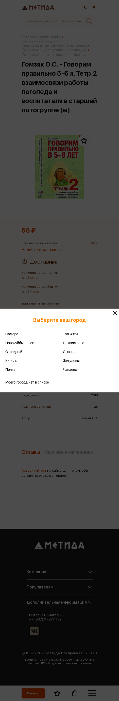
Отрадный (13, 352)
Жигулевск (71, 361)
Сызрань (70, 352)
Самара (11, 334)
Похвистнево (73, 343)
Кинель (11, 361)
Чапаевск (70, 370)
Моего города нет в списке (27, 382)
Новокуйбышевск (19, 343)
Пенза (10, 370)
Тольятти (70, 334)
